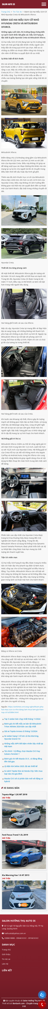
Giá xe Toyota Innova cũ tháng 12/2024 (20, 731)
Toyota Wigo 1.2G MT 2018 (14, 794)
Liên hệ (5, 964)
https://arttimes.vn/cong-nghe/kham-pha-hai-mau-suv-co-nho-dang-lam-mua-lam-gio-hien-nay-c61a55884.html (22, 709)
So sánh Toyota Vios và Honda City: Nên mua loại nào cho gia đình (22, 772)
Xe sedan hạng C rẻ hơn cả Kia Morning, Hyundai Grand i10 (21, 737)
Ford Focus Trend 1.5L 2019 (15, 834)
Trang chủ (6, 949)
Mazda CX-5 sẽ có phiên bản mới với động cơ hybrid (23, 780)
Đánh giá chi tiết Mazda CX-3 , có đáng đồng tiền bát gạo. (22, 760)
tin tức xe (17, 12)
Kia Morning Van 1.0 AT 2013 (15, 875)
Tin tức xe (6, 959)
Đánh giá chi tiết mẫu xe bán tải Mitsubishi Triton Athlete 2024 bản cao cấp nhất (22, 725)
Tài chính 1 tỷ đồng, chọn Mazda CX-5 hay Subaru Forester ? (21, 752)
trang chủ (5, 12)
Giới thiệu (6, 954)
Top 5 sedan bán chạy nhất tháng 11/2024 (21, 719)
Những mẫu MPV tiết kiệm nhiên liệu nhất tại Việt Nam (23, 745)
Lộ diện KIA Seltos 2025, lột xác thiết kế (20, 766)
